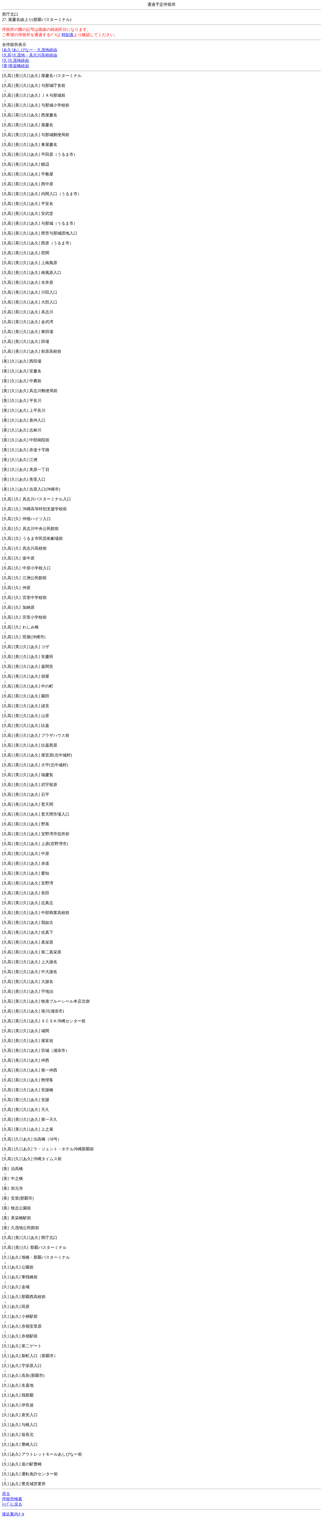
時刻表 (68, 35)
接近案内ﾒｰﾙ (13, 1514)
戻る (6, 1493)
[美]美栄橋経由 (15, 66)
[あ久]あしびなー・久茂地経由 (29, 50)
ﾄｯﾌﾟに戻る (12, 1504)
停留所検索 (12, 1499)
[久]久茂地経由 (15, 60)
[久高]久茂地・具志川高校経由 (29, 55)
